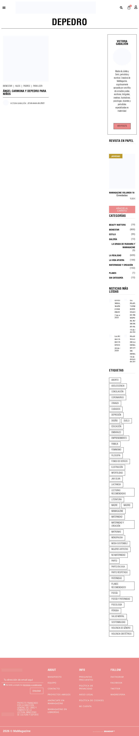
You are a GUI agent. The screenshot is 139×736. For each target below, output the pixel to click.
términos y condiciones (32, 685)
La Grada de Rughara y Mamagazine (123, 245)
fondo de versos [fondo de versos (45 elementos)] (119, 461)
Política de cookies (91, 700)
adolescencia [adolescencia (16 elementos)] (117, 386)
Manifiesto (55, 676)
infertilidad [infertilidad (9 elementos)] (117, 473)
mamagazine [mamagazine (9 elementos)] (117, 511)
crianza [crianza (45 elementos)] (115, 403)
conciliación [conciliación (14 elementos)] (117, 392)
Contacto (54, 688)
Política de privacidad (86, 687)
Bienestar (7, 86)
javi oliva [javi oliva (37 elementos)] (115, 479)
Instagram (117, 676)
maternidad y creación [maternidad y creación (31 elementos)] (117, 524)
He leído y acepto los (22, 685)
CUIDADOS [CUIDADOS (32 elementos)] (115, 409)
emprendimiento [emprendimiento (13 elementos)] (119, 438)
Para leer (37, 86)
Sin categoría (116, 277)
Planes (112, 272)
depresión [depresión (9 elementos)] (116, 415)
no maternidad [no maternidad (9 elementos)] (118, 555)
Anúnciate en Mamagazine (56, 702)
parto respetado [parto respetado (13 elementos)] (119, 573)
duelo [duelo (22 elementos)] (126, 421)
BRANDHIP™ (109, 731)
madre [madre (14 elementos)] (114, 505)
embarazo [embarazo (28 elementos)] (116, 432)
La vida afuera (116, 259)
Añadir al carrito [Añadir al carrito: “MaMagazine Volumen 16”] (122, 209)
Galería (113, 239)
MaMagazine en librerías (57, 711)
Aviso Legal (86, 694)
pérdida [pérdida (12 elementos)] (115, 611)
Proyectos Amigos (59, 694)
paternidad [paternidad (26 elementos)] (116, 578)
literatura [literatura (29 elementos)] (116, 500)
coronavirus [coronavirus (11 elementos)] (117, 398)
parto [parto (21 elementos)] (114, 561)
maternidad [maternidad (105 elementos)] (116, 517)
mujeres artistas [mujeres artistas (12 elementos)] (119, 549)
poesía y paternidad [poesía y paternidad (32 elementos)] (120, 599)
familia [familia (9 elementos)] (114, 444)
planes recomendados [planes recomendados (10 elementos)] (118, 586)
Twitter (115, 688)
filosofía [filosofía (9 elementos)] (115, 456)
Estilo (112, 234)
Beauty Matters (117, 224)
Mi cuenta (85, 706)
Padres (26, 86)
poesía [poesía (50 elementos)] (114, 593)
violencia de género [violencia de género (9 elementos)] (120, 628)
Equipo (52, 682)
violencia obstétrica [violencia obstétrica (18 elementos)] (121, 634)
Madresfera (118, 694)
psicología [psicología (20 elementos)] (116, 605)
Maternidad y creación (121, 264)
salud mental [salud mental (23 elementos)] (117, 616)
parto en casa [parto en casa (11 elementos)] (118, 567)
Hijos (17, 86)
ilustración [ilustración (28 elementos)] (117, 467)
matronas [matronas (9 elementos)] (116, 532)
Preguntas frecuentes (86, 678)
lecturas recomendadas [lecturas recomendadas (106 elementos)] (118, 492)
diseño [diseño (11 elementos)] (114, 421)
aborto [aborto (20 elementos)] (115, 380)
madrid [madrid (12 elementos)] (127, 505)
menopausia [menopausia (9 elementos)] (117, 538)
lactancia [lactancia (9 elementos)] (116, 485)
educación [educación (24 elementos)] (116, 427)
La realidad (115, 255)
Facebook (116, 682)
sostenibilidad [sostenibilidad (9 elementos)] (118, 622)
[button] (3, 7)
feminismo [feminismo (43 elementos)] (116, 450)
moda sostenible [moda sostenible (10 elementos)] (119, 544)
